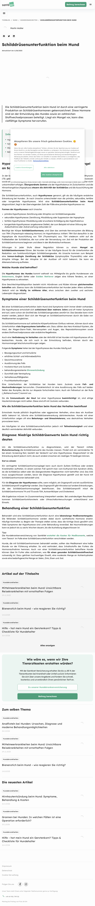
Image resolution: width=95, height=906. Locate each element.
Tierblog (6, 20)
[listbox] (47, 609)
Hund (15, 20)
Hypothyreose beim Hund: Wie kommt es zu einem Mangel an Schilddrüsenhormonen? (43, 140)
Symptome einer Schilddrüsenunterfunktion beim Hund (30, 144)
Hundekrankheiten (28, 20)
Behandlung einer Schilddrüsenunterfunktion (26, 152)
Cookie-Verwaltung (10, 875)
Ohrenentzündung (36, 370)
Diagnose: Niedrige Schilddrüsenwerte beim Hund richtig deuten (34, 148)
